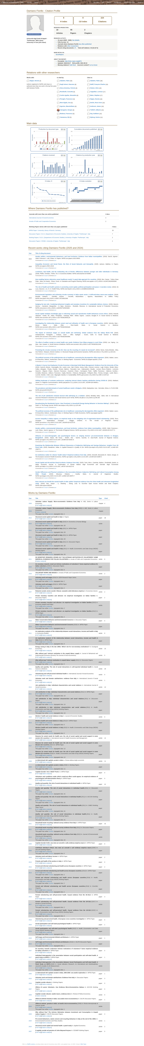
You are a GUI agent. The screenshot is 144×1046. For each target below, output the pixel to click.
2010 (30, 641)
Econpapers (45, 260)
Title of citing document (43, 253)
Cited (106, 498)
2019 (30, 648)
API (103, 2)
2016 (30, 573)
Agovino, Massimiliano (67, 106)
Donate (109, 2)
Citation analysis (46, 505)
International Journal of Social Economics (41, 218)
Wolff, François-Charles (97, 84)
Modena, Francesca (66, 113)
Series (36, 2)
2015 (30, 523)
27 (75, 48)
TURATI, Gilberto (95, 110)
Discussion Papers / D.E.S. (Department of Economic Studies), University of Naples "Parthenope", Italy (59, 234)
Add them (73, 65)
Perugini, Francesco (66, 99)
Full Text (38, 505)
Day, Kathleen (94, 113)
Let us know (93, 65)
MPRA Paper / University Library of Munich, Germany (45, 230)
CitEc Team (83, 1044)
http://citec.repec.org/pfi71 (73, 61)
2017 (30, 746)
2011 (30, 530)
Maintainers (117, 2)
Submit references (129, 2)
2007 (30, 592)
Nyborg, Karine (95, 117)
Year (31, 253)
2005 (30, 772)
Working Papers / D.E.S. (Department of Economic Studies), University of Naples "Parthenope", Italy (59, 237)
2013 (30, 730)
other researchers (72, 46)
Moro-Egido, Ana (65, 102)
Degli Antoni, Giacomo (67, 84)
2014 (30, 518)
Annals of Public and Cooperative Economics (42, 221)
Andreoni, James (95, 106)
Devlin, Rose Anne (96, 102)
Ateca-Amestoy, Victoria (67, 88)
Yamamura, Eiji (65, 117)
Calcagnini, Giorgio (66, 110)
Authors (29, 2)
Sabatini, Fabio (65, 80)
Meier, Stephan (95, 95)
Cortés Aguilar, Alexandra (68, 95)
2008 (30, 761)
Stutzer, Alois (94, 88)
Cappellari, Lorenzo (96, 91)
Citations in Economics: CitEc (12, 2)
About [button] (140, 2)
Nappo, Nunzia (34, 80)
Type (101, 498)
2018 (30, 754)
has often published (85, 44)
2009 (30, 503)
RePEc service (31, 1044)
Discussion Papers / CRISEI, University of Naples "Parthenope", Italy (49, 241)
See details (75, 40)
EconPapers (60, 54)
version (51, 514)
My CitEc (96, 2)
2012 (30, 597)
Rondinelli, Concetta (66, 91)
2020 (30, 674)
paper (55, 260)
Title (37, 498)
